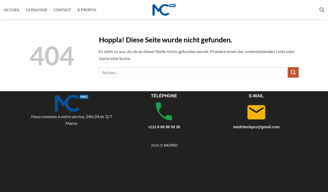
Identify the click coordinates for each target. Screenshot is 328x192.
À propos (86, 9)
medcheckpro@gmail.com (256, 127)
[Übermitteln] (293, 72)
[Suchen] (321, 10)
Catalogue (37, 9)
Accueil (12, 9)
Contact (62, 9)
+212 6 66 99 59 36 (164, 127)
